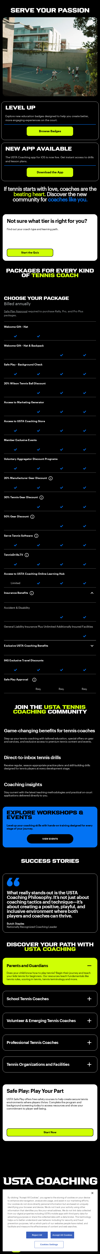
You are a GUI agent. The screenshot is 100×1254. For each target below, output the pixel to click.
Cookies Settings (49, 1244)
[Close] (92, 1193)
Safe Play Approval (15, 311)
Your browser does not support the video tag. (50, 56)
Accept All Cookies (62, 1235)
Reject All (37, 1235)
